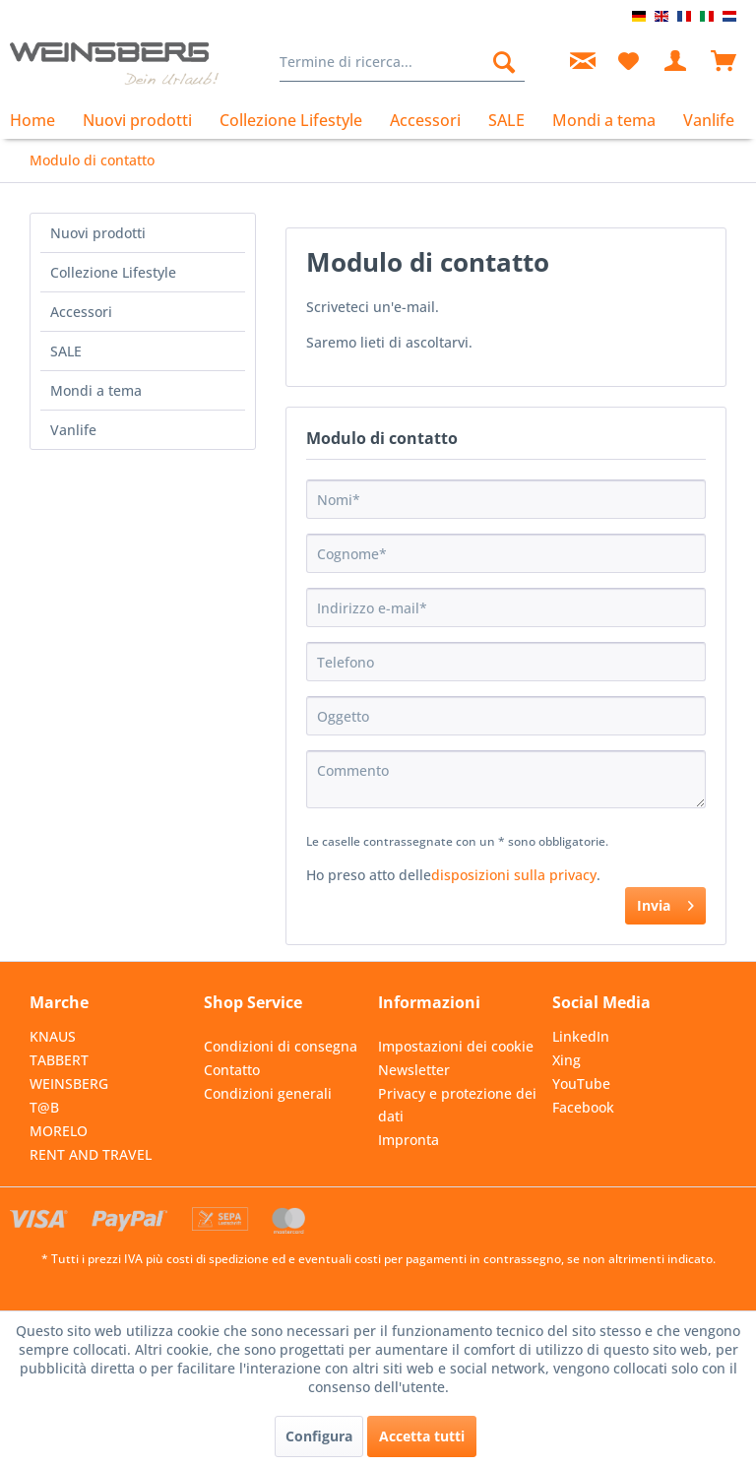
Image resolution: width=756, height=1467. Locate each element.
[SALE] (506, 120)
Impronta (408, 1139)
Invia (665, 902)
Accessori (81, 311)
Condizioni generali (268, 1093)
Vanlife (73, 429)
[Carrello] (724, 62)
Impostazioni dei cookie (456, 1046)
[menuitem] (403, 62)
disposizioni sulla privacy (514, 874)
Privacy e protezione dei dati (457, 1105)
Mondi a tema (96, 390)
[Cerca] (504, 62)
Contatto (232, 1069)
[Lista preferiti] (628, 62)
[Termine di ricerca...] (403, 62)
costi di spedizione (217, 1258)
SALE (66, 351)
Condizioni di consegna (280, 1046)
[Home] (39, 120)
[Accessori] (425, 120)
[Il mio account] (676, 62)
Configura (318, 1436)
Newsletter (414, 1069)
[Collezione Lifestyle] (291, 120)
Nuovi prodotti (98, 232)
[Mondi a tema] (603, 120)
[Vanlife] (708, 120)
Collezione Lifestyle (113, 272)
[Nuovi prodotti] (137, 120)
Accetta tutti (422, 1436)
